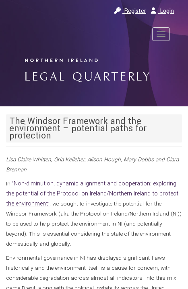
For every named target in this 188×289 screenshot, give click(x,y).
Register (130, 11)
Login (162, 11)
